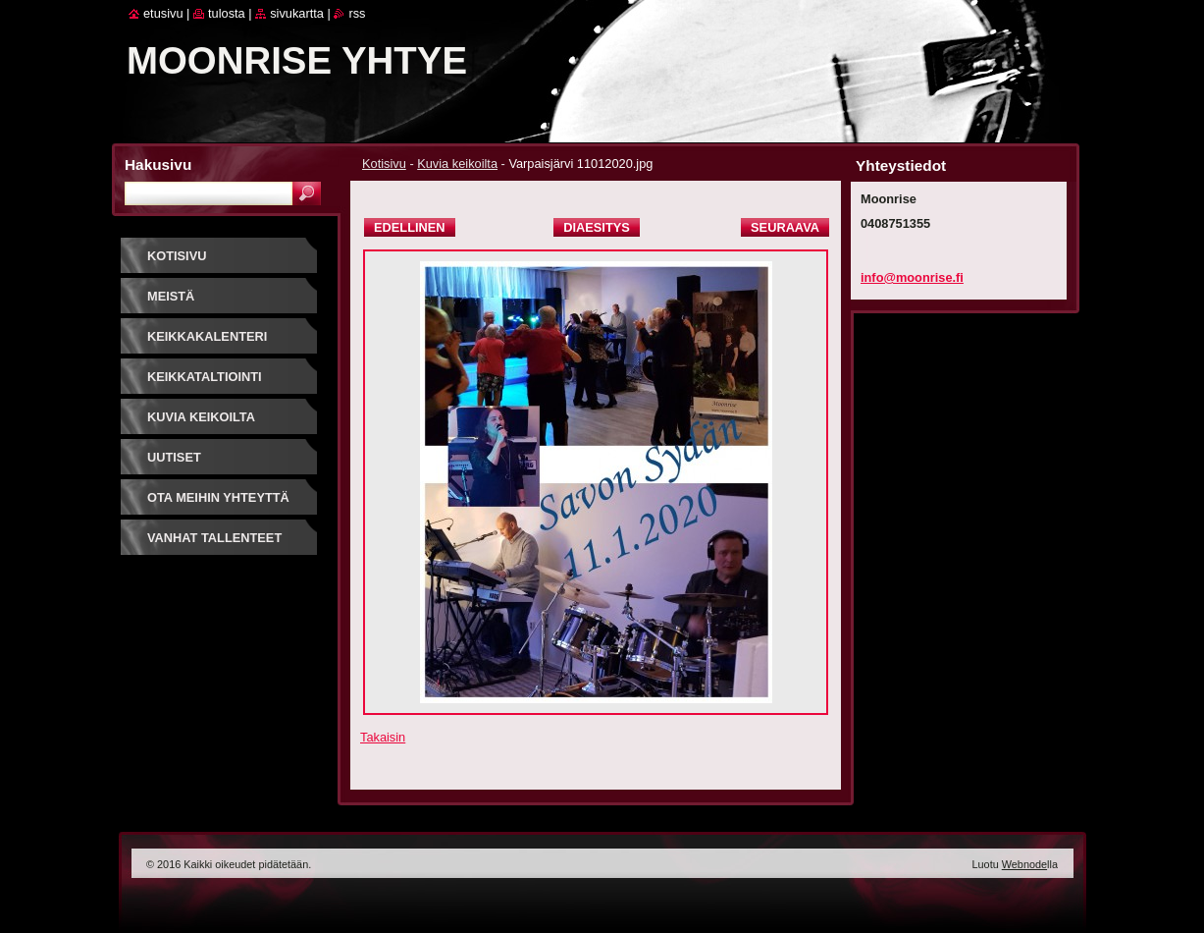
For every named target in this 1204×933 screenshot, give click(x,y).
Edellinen (409, 227)
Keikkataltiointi (204, 376)
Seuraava (785, 227)
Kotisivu (384, 163)
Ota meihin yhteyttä (218, 497)
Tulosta (226, 13)
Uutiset (174, 457)
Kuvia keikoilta (457, 163)
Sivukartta (297, 13)
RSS (356, 13)
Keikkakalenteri (207, 336)
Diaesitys (596, 227)
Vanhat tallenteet (214, 537)
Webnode (1024, 864)
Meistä (170, 296)
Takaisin (382, 737)
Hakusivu (158, 164)
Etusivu (163, 13)
